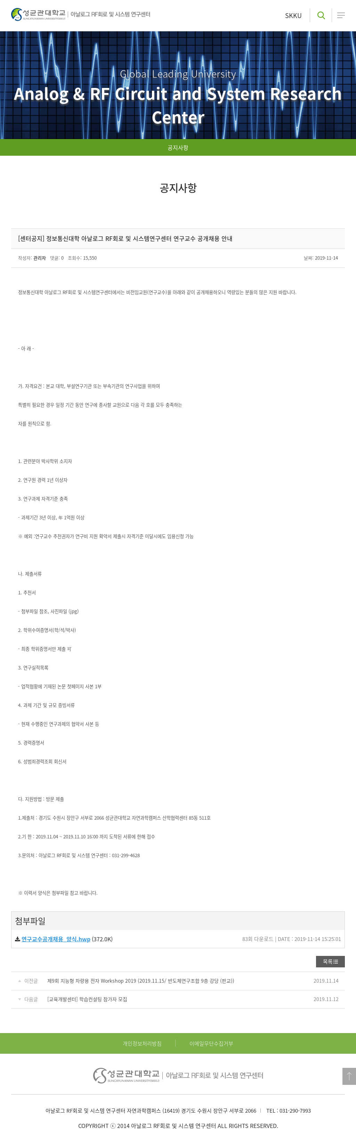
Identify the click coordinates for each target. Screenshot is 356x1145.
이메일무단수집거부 (211, 1043)
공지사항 (178, 147)
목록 (328, 961)
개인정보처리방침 (142, 1043)
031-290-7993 (295, 1110)
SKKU (293, 15)
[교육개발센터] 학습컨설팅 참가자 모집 (87, 999)
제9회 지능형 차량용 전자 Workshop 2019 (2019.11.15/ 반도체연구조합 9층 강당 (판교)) (140, 980)
